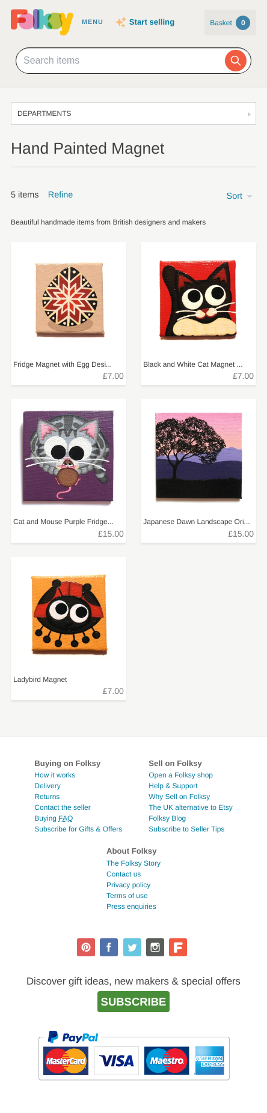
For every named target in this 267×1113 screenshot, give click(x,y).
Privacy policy (128, 885)
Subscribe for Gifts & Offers (78, 829)
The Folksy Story (133, 863)
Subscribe (134, 1001)
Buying (53, 818)
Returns (47, 796)
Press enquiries (131, 906)
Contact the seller (62, 807)
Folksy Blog (167, 818)
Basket (230, 23)
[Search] (236, 60)
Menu (92, 22)
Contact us (123, 874)
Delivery (47, 786)
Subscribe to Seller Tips (186, 829)
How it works (54, 775)
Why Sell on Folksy (179, 796)
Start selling (151, 21)
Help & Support (173, 786)
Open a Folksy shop (181, 775)
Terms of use (127, 895)
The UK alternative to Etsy (190, 807)
